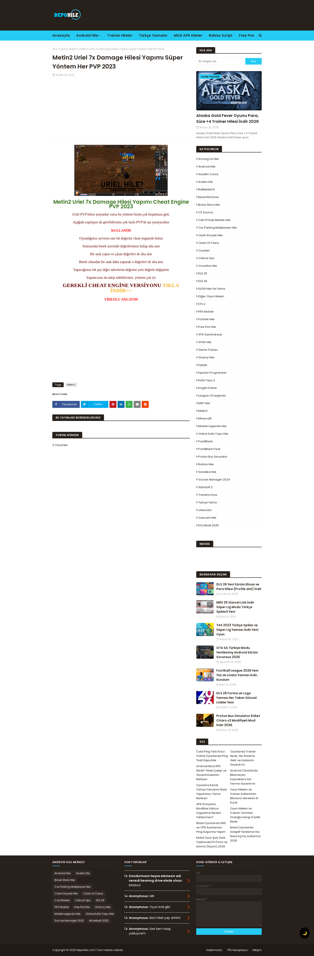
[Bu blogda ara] (220, 61)
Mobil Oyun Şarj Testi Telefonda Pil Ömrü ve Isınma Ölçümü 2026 (211, 842)
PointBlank (205, 441)
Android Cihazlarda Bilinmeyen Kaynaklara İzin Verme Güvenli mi (244, 777)
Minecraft (205, 418)
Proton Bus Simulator (212, 457)
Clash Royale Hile (210, 235)
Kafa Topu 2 (206, 380)
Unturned (204, 510)
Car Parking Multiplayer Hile (217, 228)
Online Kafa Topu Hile (213, 434)
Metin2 (73, 49)
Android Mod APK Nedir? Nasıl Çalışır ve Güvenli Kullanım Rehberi (211, 772)
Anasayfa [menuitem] (61, 35)
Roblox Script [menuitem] (221, 35)
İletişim (257, 950)
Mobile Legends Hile (212, 426)
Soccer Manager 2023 (69, 920)
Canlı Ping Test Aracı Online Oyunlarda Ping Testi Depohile (212, 755)
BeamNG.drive (208, 197)
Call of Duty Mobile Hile (214, 220)
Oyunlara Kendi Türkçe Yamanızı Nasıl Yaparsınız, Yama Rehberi (211, 791)
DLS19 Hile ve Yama (211, 289)
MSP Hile (204, 403)
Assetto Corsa (208, 174)
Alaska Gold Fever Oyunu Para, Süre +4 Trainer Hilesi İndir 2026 (227, 118)
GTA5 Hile (205, 342)
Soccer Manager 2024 (214, 479)
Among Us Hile (208, 159)
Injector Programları (212, 373)
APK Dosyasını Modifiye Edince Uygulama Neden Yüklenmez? (208, 810)
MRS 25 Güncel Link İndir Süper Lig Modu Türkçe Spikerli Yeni (235, 607)
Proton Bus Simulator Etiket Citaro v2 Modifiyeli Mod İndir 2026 (238, 720)
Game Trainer (208, 350)
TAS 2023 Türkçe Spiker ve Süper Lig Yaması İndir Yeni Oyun (237, 629)
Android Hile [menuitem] (87, 35)
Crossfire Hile (207, 266)
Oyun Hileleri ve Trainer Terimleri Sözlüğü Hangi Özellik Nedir (245, 815)
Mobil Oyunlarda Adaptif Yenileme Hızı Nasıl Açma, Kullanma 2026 (245, 834)
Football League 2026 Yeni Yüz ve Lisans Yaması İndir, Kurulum (237, 675)
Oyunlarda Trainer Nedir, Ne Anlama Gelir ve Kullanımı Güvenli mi (243, 758)
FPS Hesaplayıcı (237, 950)
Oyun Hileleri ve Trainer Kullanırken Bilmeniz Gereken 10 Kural (244, 796)
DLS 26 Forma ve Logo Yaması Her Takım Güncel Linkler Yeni (236, 698)
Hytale (202, 365)
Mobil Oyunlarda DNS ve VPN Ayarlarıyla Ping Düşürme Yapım (211, 827)
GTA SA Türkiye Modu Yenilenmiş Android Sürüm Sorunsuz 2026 (237, 652)
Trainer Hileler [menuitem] (119, 35)
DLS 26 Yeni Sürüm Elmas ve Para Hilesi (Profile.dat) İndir (239, 586)
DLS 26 (202, 281)
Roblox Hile (206, 464)
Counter (204, 250)
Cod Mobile (62, 900)
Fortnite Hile (206, 319)
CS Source (205, 212)
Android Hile (206, 166)
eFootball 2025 (208, 525)
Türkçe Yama (207, 502)
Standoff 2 (205, 487)
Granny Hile (206, 357)
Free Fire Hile (207, 327)
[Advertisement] (121, 107)
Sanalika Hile (207, 472)
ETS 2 (201, 304)
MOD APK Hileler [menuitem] (188, 35)
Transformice (207, 495)
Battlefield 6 (206, 189)
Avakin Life (205, 182)
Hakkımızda (214, 950)
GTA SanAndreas (210, 334)
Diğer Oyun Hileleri (211, 296)
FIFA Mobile (206, 312)
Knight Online (207, 388)
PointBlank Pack (209, 449)
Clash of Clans (208, 243)
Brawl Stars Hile (209, 205)
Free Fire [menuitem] (246, 35)
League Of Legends (212, 395)
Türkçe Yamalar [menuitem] (153, 35)
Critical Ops (206, 258)
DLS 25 (202, 273)
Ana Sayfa (59, 49)
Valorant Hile (207, 518)
